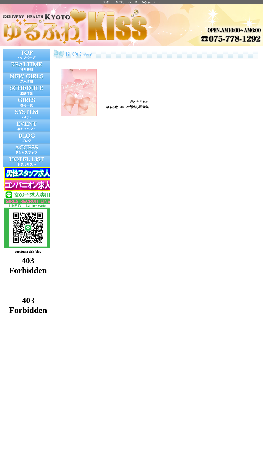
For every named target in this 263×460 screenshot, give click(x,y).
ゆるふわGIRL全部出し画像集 (127, 107)
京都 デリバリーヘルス (120, 2)
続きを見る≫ (139, 102)
